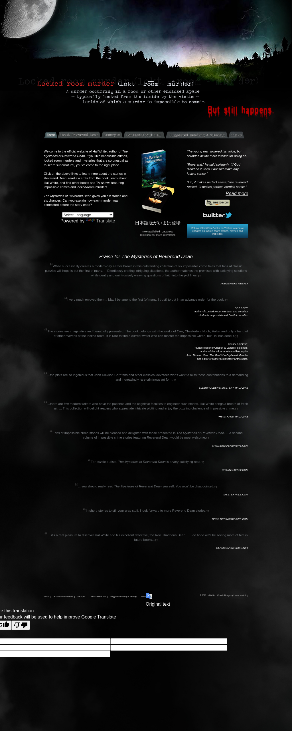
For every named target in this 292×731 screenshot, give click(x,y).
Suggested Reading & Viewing (123, 596)
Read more (237, 193)
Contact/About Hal (98, 596)
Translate (100, 220)
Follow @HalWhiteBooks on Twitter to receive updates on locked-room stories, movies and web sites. (217, 231)
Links (143, 596)
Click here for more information (157, 235)
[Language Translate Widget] (87, 215)
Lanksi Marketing (241, 595)
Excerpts (81, 596)
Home (46, 596)
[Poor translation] (21, 625)
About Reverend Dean (63, 596)
